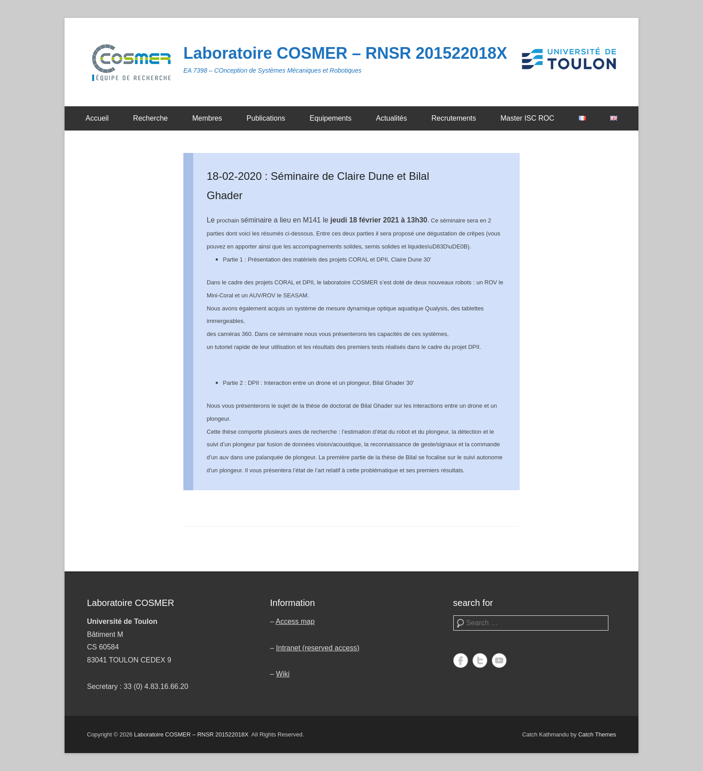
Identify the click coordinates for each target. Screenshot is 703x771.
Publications (266, 118)
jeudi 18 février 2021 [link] (364, 220)
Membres (207, 118)
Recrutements (453, 118)
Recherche (150, 118)
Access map (295, 621)
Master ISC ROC (527, 118)
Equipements (331, 118)
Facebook (460, 660)
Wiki (283, 674)
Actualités (391, 118)
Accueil (97, 118)
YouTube (499, 660)
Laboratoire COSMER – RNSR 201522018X (345, 53)
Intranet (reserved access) (318, 648)
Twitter (480, 660)
